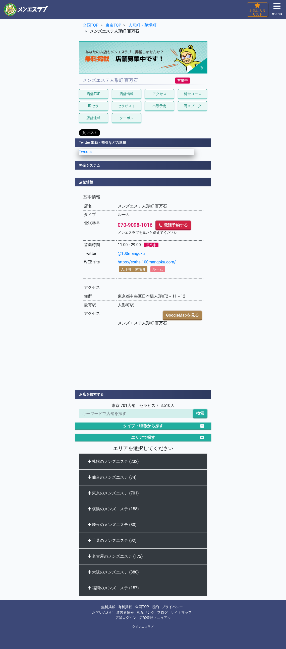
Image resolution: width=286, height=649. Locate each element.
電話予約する (173, 225)
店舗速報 (93, 118)
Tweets (85, 151)
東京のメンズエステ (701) (113, 493)
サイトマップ (181, 612)
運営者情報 (125, 612)
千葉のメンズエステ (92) (112, 540)
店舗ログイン (125, 618)
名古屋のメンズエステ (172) (115, 556)
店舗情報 (127, 94)
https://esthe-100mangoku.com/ (147, 262)
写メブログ (192, 106)
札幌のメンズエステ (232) (113, 461)
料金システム (89, 165)
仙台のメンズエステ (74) (112, 477)
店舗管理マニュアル (155, 618)
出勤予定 (159, 106)
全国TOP (142, 607)
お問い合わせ (102, 612)
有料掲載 (125, 607)
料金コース (192, 94)
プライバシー (172, 607)
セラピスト (126, 106)
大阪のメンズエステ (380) (113, 572)
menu (277, 11)
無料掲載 (108, 607)
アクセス (159, 94)
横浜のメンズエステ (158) (113, 509)
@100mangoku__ (133, 253)
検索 (200, 413)
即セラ (93, 106)
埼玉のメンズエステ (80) (112, 524)
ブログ (162, 612)
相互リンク (145, 612)
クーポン (127, 118)
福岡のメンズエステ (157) (113, 588)
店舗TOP (93, 94)
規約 (155, 607)
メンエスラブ (144, 626)
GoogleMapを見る (182, 315)
